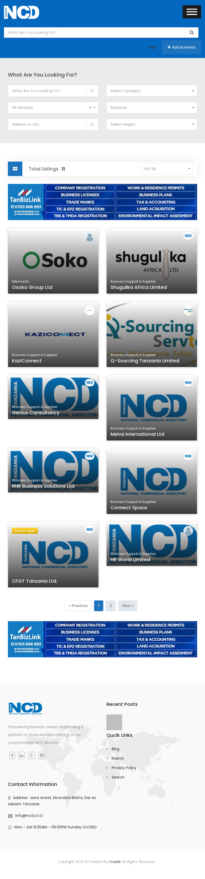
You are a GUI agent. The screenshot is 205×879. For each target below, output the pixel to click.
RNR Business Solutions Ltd (43, 487)
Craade (115, 861)
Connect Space (129, 508)
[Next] (127, 605)
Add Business (182, 47)
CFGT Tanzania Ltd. (35, 582)
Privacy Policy (124, 767)
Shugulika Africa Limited (139, 288)
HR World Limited (131, 561)
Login (152, 47)
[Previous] (78, 605)
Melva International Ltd (138, 435)
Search (118, 777)
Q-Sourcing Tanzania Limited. (145, 361)
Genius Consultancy (36, 414)
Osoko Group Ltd (32, 288)
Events (118, 758)
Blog (115, 749)
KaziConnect (27, 361)
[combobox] (151, 91)
